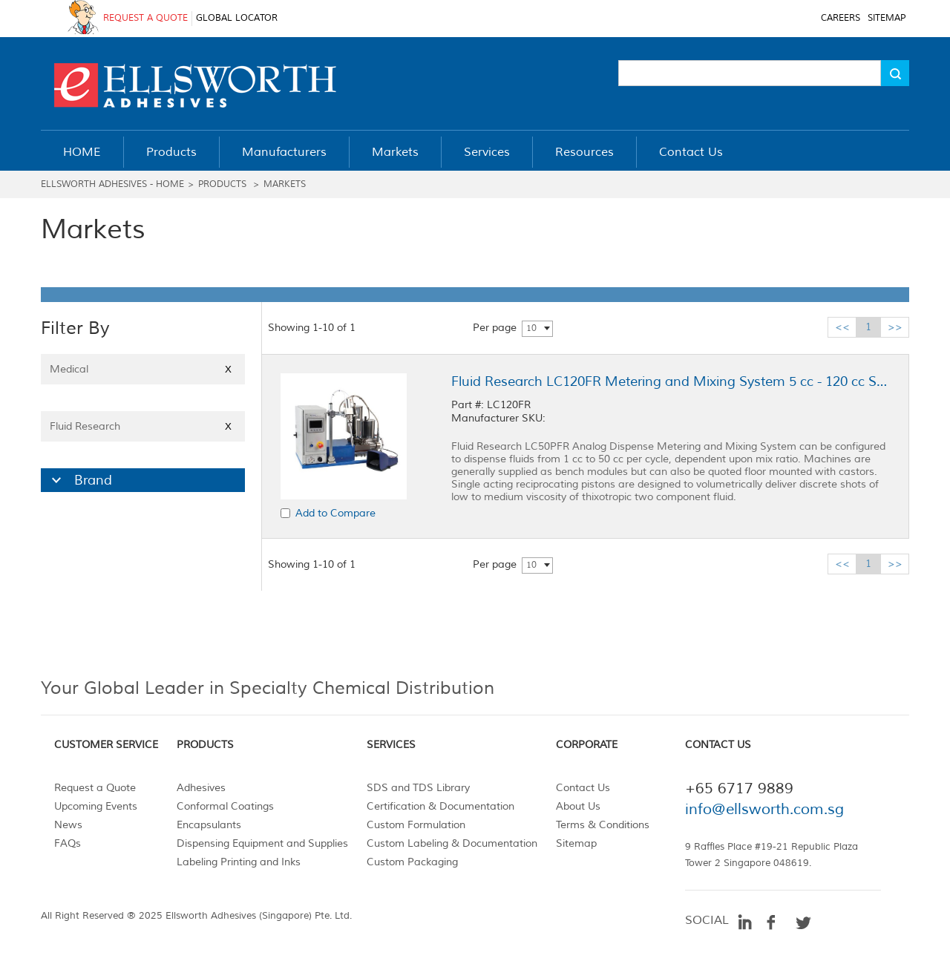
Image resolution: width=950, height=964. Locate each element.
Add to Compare (335, 513)
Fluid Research (143, 426)
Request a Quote (95, 787)
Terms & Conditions (602, 825)
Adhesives (201, 787)
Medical (143, 369)
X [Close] (228, 369)
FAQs (67, 843)
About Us (578, 806)
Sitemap (576, 843)
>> (895, 327)
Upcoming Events (95, 806)
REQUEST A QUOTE (145, 18)
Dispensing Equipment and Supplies (262, 843)
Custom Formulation (416, 825)
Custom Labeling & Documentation (452, 843)
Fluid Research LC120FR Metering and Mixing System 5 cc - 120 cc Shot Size (670, 381)
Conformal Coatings (225, 806)
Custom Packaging (412, 862)
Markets (284, 184)
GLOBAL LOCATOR (237, 18)
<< (842, 327)
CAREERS (840, 18)
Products (222, 184)
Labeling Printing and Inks (239, 862)
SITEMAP (886, 18)
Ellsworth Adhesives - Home (112, 184)
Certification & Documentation (440, 806)
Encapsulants (209, 825)
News (68, 825)
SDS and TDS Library (418, 787)
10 (531, 328)
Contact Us (583, 787)
